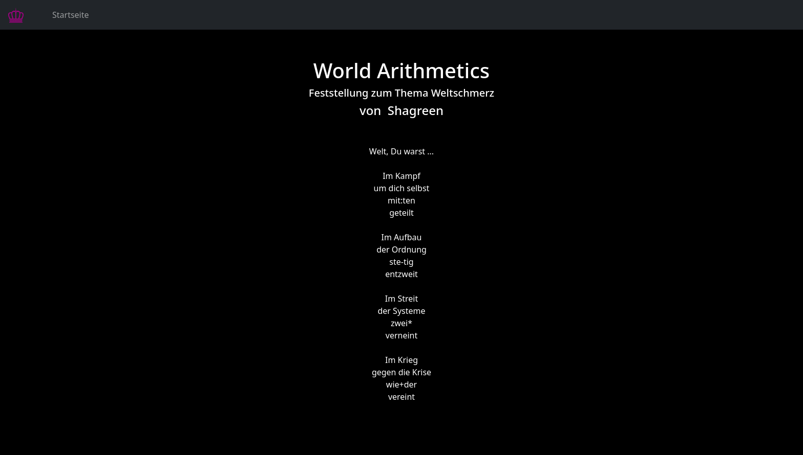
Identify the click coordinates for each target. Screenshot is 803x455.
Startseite (70, 14)
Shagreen (415, 110)
